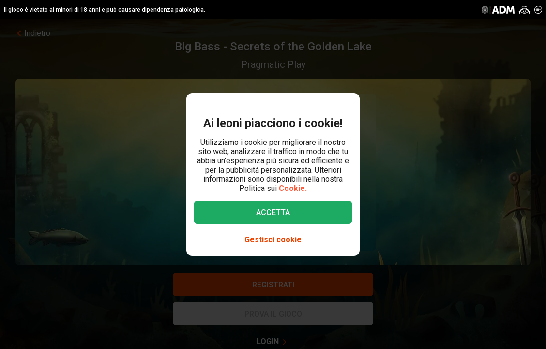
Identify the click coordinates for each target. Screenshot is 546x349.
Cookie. (293, 188)
